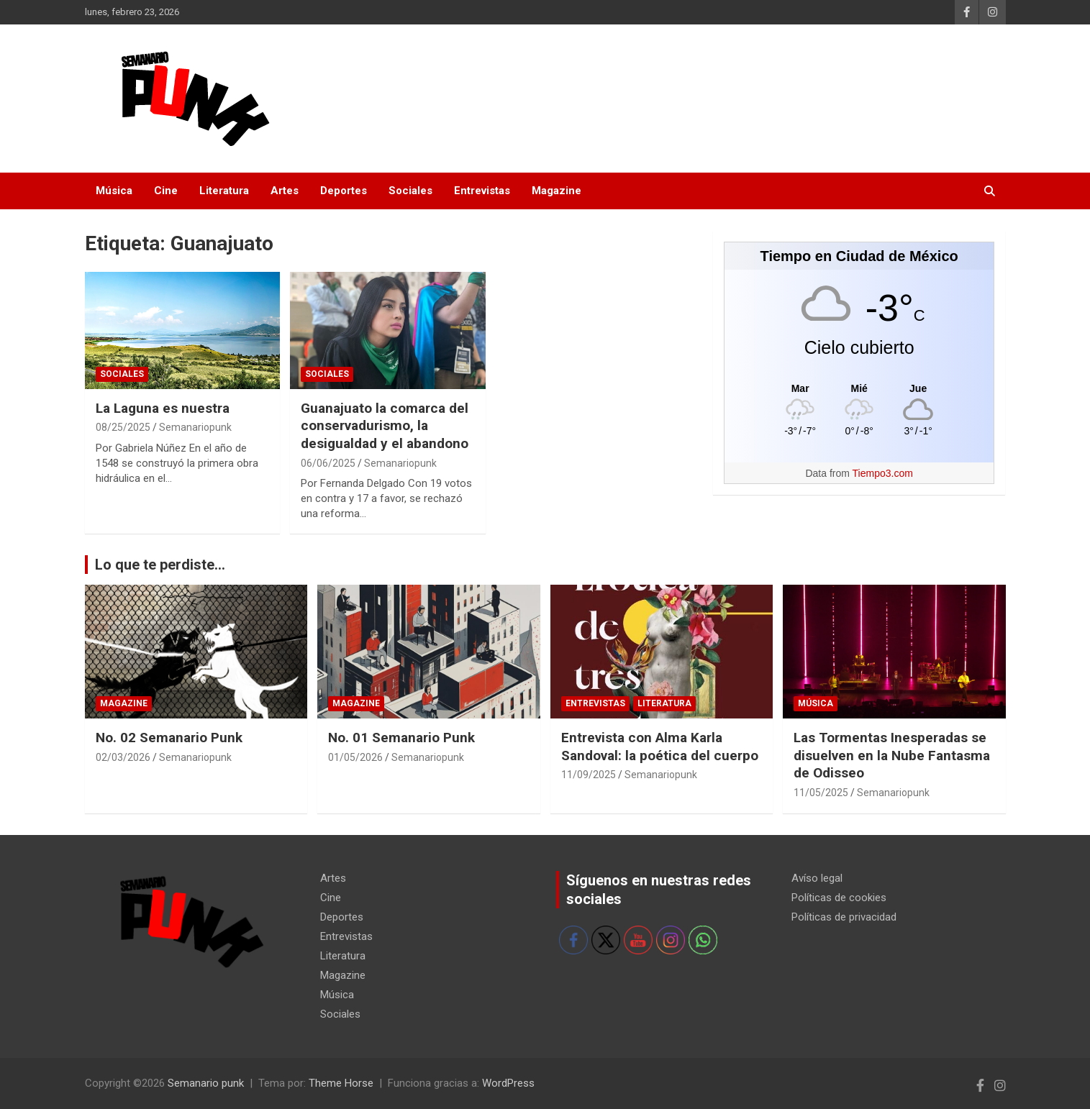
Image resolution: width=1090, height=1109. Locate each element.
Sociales (410, 190)
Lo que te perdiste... (160, 564)
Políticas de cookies (838, 897)
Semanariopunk (195, 427)
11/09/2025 (588, 774)
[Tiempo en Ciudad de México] (859, 388)
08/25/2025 (123, 427)
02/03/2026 (123, 757)
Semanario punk (206, 1083)
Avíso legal (817, 878)
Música (114, 190)
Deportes (343, 190)
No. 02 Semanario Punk (169, 737)
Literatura (224, 190)
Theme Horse (341, 1083)
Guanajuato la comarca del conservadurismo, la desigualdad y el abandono (384, 426)
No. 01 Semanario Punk (401, 737)
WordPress (508, 1083)
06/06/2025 (328, 463)
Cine (166, 190)
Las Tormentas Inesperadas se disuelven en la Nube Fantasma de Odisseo (892, 755)
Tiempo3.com (883, 473)
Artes (285, 190)
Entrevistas (482, 190)
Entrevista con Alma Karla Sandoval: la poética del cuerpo (659, 746)
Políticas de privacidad (843, 917)
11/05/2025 (821, 792)
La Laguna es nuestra (163, 408)
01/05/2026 (355, 757)
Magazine (556, 190)
